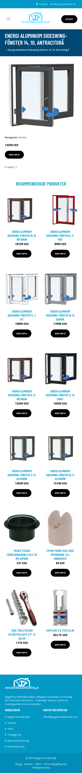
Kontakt (28, 764)
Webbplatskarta (41, 767)
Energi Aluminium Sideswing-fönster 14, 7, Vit (22, 315)
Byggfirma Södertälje (18, 716)
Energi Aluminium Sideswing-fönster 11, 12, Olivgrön (22, 475)
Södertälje (43, 4)
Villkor (38, 764)
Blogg (18, 764)
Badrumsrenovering (18, 740)
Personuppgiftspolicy (55, 764)
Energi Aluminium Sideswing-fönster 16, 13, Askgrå (60, 315)
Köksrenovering (16, 746)
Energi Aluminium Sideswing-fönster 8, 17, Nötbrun (22, 395)
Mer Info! (14, 154)
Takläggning (14, 734)
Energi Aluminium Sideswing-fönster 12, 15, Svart (60, 395)
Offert (69, 19)
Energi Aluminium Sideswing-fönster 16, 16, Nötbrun (21, 235)
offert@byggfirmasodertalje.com (63, 4)
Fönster (22, 137)
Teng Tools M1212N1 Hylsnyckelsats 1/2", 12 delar (22, 634)
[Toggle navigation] (9, 18)
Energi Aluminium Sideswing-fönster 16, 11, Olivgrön (60, 475)
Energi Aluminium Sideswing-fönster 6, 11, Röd (60, 235)
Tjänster (11, 722)
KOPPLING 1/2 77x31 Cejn (60, 630)
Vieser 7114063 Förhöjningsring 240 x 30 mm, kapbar (22, 554)
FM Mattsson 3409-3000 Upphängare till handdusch (60, 554)
